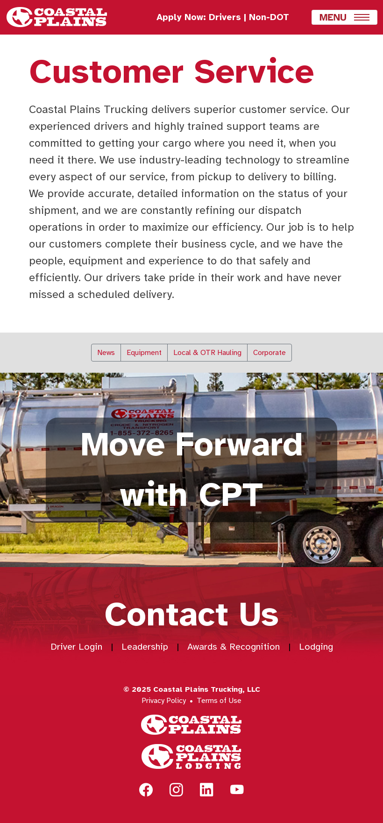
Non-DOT (269, 17)
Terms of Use (219, 700)
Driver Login (76, 647)
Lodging (316, 647)
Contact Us (191, 614)
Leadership (144, 647)
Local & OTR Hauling (207, 352)
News (106, 352)
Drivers (225, 17)
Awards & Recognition (233, 647)
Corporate (269, 352)
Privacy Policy (164, 700)
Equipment (144, 352)
